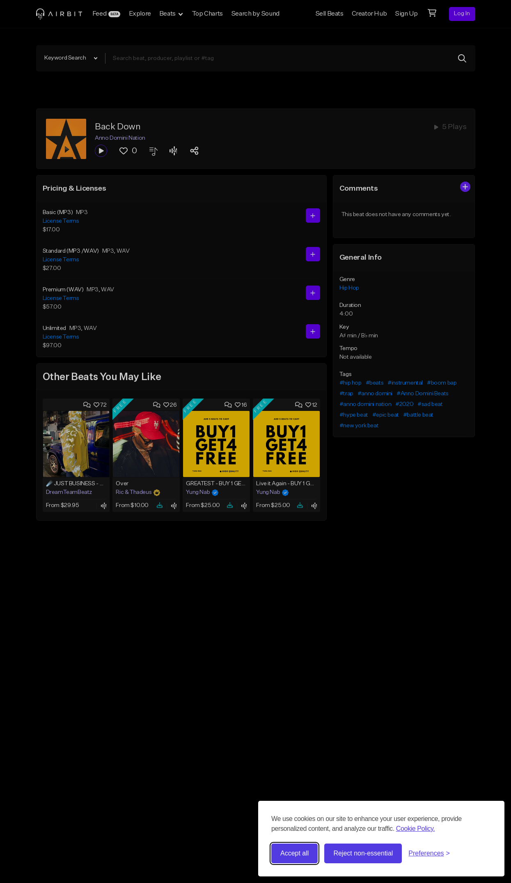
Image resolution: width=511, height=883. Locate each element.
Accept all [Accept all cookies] (294, 853)
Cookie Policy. (415, 828)
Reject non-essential (363, 853)
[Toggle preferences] (429, 853)
